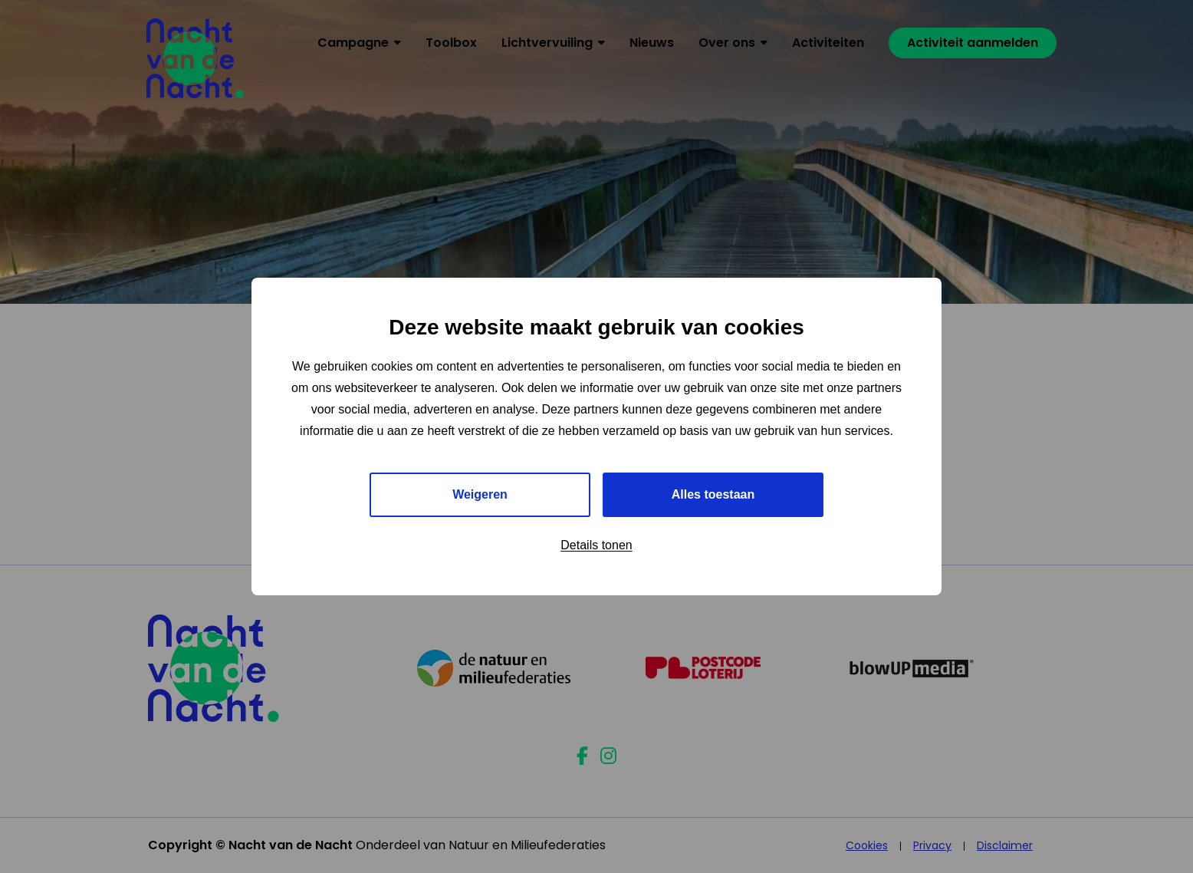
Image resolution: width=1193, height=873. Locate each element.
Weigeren (480, 494)
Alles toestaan (713, 494)
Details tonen (596, 545)
